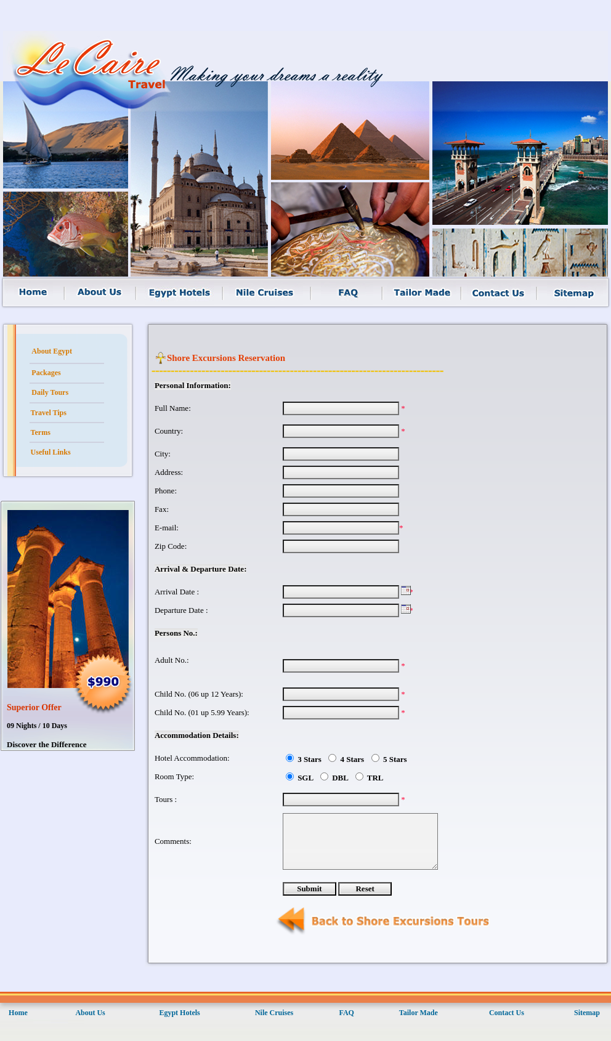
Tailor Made (418, 1012)
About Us (90, 1012)
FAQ (346, 1012)
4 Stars (353, 759)
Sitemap (587, 1012)
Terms (41, 432)
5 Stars (394, 759)
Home (18, 1012)
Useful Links (51, 452)
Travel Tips (49, 412)
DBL (341, 777)
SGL (306, 777)
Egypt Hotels (179, 1012)
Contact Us (506, 1012)
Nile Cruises (274, 1012)
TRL (376, 777)
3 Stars (310, 759)
